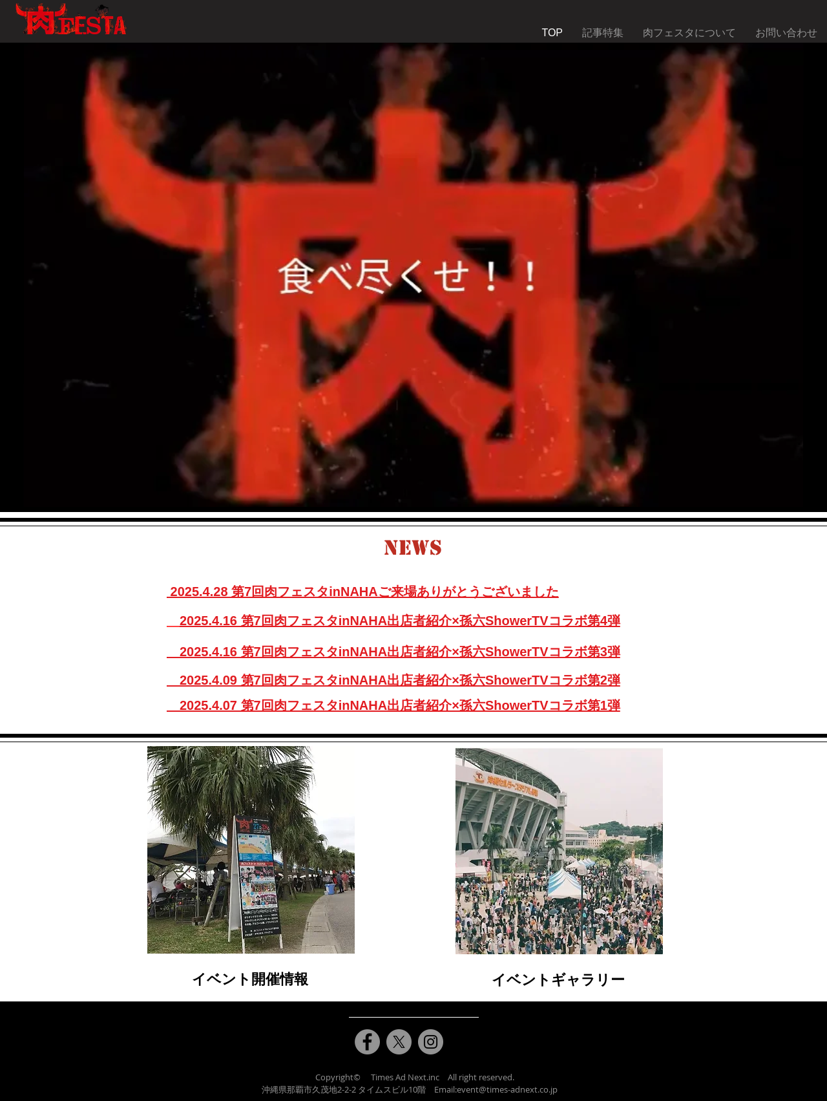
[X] (399, 1041)
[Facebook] (367, 1041)
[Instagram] (430, 1041)
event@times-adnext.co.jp (507, 1089)
